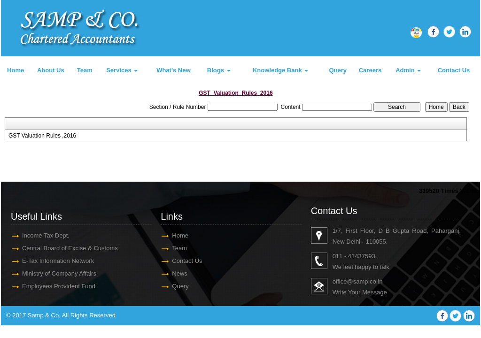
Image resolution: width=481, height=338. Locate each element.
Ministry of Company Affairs (59, 273)
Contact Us (454, 70)
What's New (173, 70)
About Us (50, 70)
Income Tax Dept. (46, 235)
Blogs (219, 70)
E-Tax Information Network (58, 260)
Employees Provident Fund (58, 286)
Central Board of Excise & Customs (70, 248)
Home (15, 70)
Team (85, 70)
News (179, 273)
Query (338, 70)
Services (122, 70)
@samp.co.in (364, 281)
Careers (370, 70)
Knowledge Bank (280, 70)
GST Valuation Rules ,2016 (42, 135)
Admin (408, 70)
